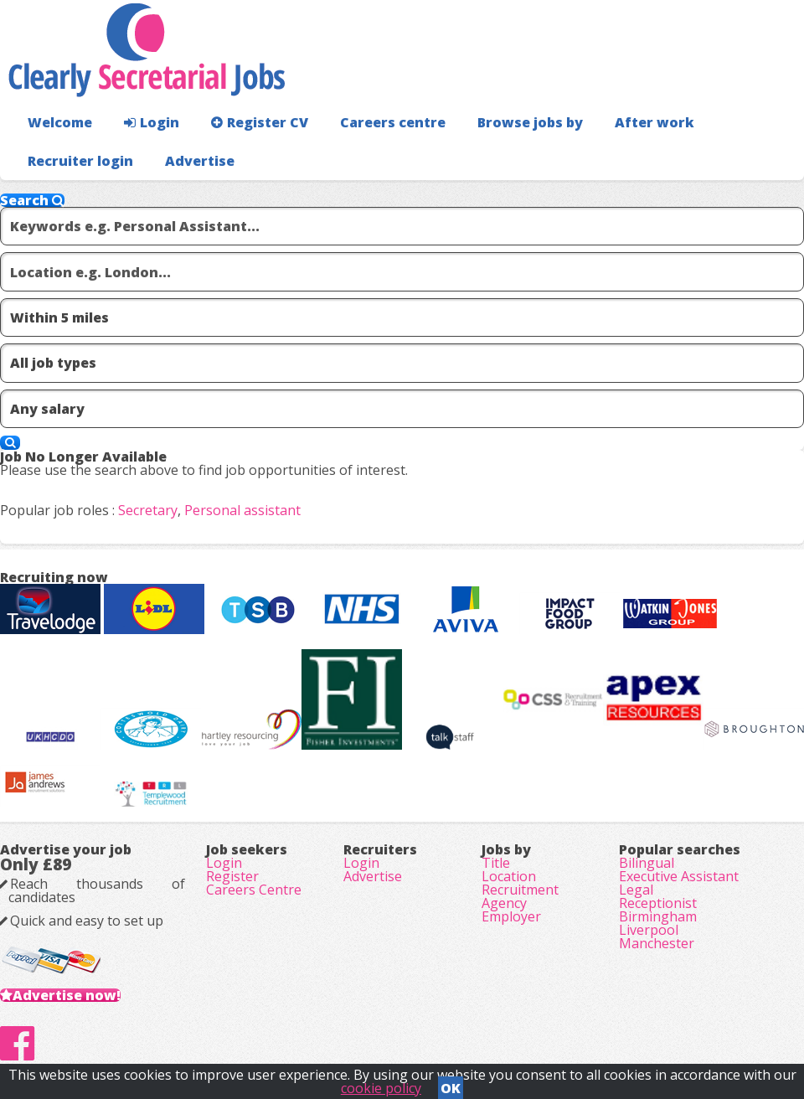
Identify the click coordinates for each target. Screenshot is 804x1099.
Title (496, 863)
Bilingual (646, 863)
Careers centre (393, 122)
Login (151, 122)
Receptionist (658, 903)
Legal (636, 889)
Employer (511, 916)
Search (32, 200)
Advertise (199, 161)
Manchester (656, 943)
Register (232, 876)
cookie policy (381, 1088)
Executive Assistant (679, 876)
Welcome (60, 122)
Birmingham (658, 916)
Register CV (259, 122)
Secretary (148, 510)
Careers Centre (254, 889)
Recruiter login (80, 161)
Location (509, 876)
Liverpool (648, 930)
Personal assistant (242, 510)
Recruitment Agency (520, 896)
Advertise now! (67, 995)
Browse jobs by (530, 122)
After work (654, 122)
